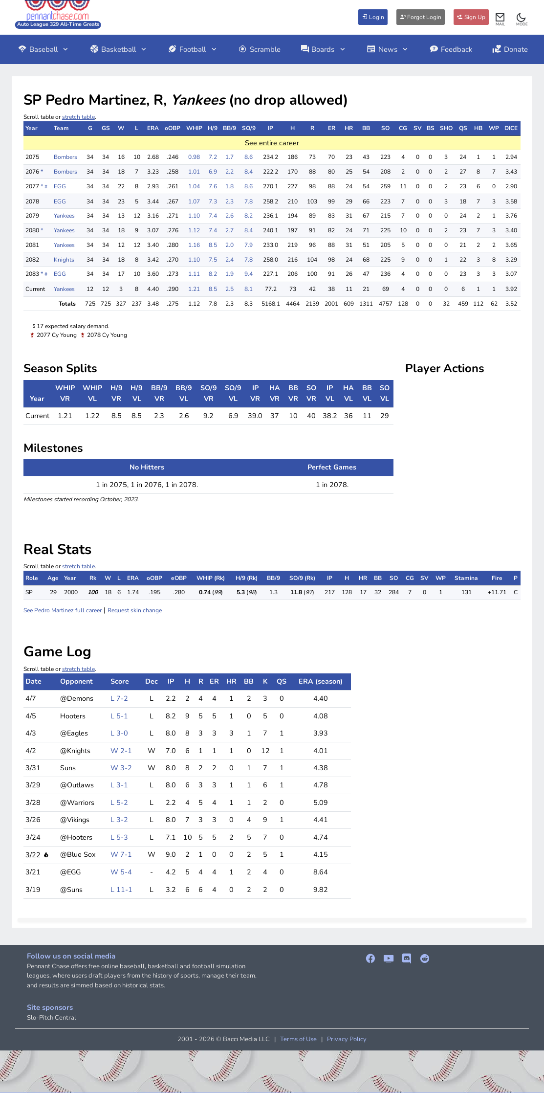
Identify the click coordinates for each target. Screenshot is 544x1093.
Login (373, 17)
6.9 (213, 172)
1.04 (194, 186)
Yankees (64, 216)
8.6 (248, 157)
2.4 (229, 260)
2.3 (229, 201)
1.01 (194, 172)
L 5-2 (119, 802)
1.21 (194, 289)
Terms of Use (298, 1039)
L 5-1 (119, 716)
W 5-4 (121, 872)
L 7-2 (119, 698)
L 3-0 (119, 733)
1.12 (194, 230)
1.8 (229, 186)
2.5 (229, 289)
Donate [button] (510, 49)
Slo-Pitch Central (51, 1017)
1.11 (194, 274)
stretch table (78, 117)
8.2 (248, 216)
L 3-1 (119, 785)
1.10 (194, 216)
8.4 (248, 172)
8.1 (248, 289)
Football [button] (193, 49)
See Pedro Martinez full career (62, 610)
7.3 (213, 201)
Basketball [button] (118, 49)
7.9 (248, 245)
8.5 (213, 245)
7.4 (213, 216)
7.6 (213, 186)
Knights (64, 260)
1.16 (194, 245)
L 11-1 (121, 889)
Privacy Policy (347, 1039)
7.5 (213, 260)
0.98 (194, 157)
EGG (60, 186)
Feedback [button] (451, 49)
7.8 (248, 201)
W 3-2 (121, 768)
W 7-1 (121, 854)
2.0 (229, 245)
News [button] (388, 49)
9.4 (248, 274)
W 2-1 (121, 751)
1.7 (229, 157)
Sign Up (471, 17)
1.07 (194, 201)
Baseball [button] (44, 49)
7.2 (213, 157)
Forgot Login (420, 17)
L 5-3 (119, 837)
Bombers (65, 157)
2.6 (229, 216)
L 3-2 (119, 820)
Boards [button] (323, 49)
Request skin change (135, 610)
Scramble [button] (259, 49)
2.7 (229, 230)
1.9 (229, 274)
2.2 (229, 172)
